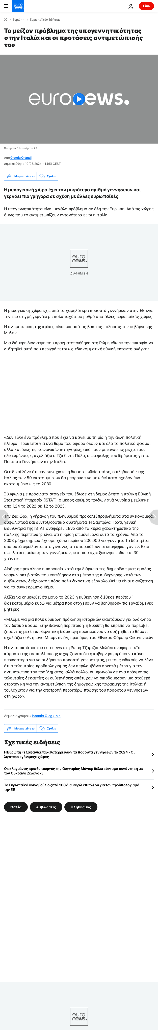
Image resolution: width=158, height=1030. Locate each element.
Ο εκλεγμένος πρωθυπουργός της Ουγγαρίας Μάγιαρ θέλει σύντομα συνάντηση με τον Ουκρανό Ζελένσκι (73, 770)
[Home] (5, 19)
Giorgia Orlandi (20, 157)
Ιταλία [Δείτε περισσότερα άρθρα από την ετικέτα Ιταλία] (15, 807)
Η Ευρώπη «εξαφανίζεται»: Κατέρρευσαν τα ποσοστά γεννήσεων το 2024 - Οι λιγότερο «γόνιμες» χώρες (69, 754)
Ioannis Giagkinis (46, 716)
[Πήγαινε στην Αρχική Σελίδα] (18, 6)
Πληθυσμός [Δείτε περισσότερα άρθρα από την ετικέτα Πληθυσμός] (81, 807)
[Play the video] (79, 99)
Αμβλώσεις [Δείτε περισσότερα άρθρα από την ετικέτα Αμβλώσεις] (46, 807)
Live (146, 6)
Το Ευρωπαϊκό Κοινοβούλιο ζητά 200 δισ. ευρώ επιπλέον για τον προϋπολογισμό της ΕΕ (71, 787)
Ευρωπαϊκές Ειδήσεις (45, 19)
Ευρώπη (18, 19)
